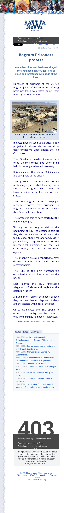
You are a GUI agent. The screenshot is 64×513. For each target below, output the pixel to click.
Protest (43, 321)
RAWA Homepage (28, 473)
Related (18, 332)
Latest (25, 332)
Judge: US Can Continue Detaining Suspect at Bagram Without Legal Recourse (35, 340)
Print (46, 44)
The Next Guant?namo (36, 364)
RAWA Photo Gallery (38, 475)
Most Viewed (36, 332)
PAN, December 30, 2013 (36, 463)
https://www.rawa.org (37, 479)
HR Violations (35, 321)
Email (53, 44)
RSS (40, 44)
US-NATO (27, 321)
